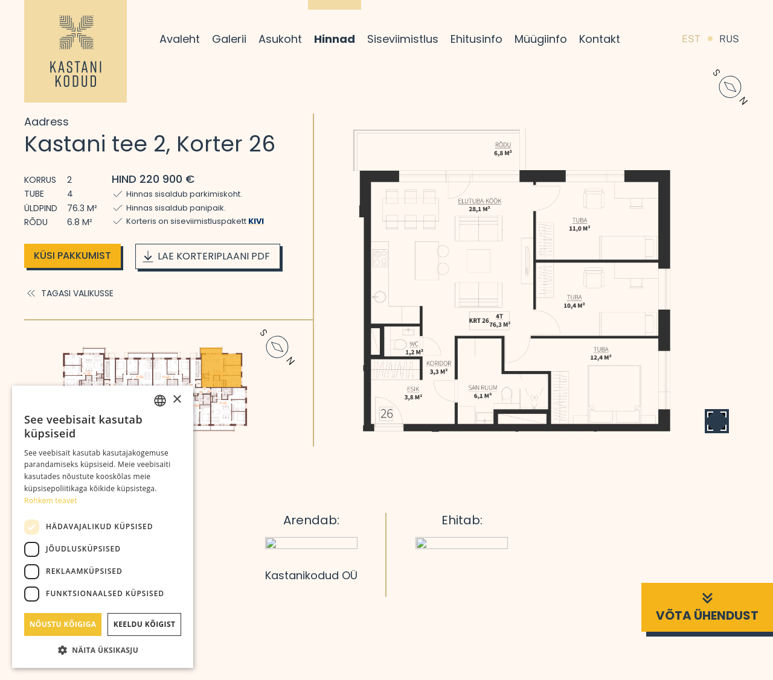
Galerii (229, 38)
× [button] (176, 399)
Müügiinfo (541, 38)
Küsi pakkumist (72, 255)
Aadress (46, 121)
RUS (729, 39)
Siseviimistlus (402, 38)
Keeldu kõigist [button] (145, 624)
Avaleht (179, 38)
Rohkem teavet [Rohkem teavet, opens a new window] (50, 500)
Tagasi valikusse (69, 293)
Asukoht (280, 38)
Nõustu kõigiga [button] (63, 624)
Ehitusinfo (476, 38)
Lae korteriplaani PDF (205, 256)
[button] (102, 650)
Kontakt (599, 38)
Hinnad (334, 38)
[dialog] (102, 527)
